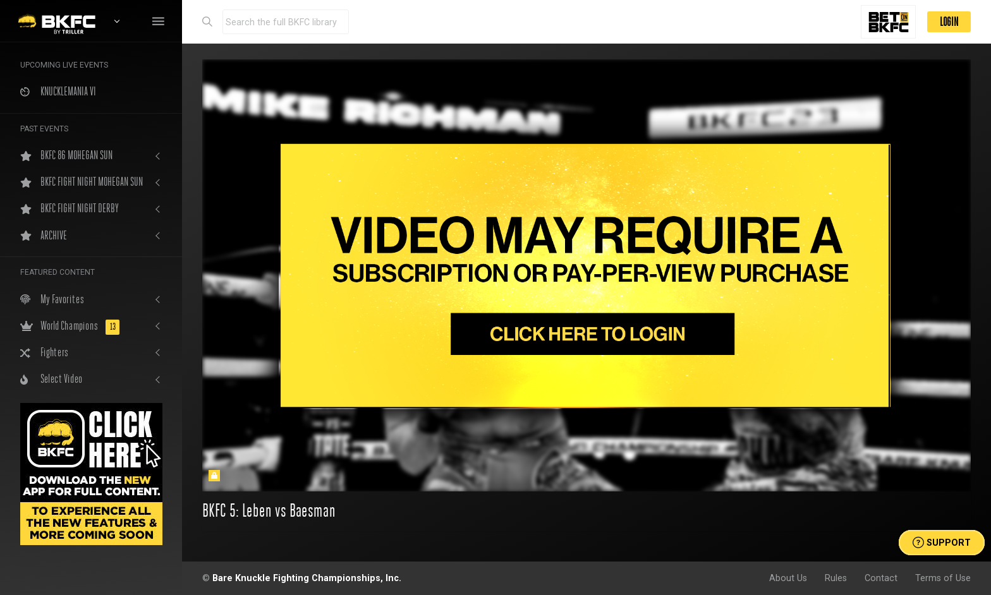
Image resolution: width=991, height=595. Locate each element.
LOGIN (949, 21)
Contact (881, 578)
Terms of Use (943, 578)
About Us (788, 578)
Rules (836, 578)
